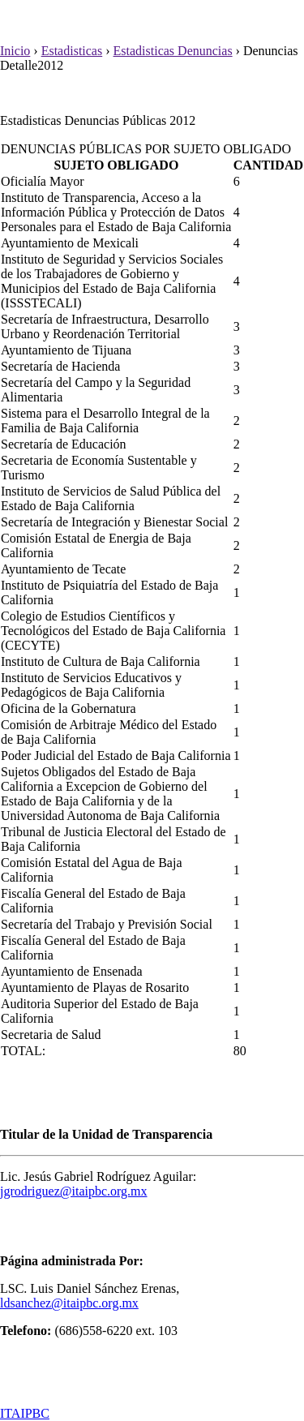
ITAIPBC (24, 1413)
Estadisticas (72, 51)
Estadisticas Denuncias (173, 51)
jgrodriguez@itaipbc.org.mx (74, 1191)
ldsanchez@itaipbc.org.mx (69, 1303)
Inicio (15, 51)
